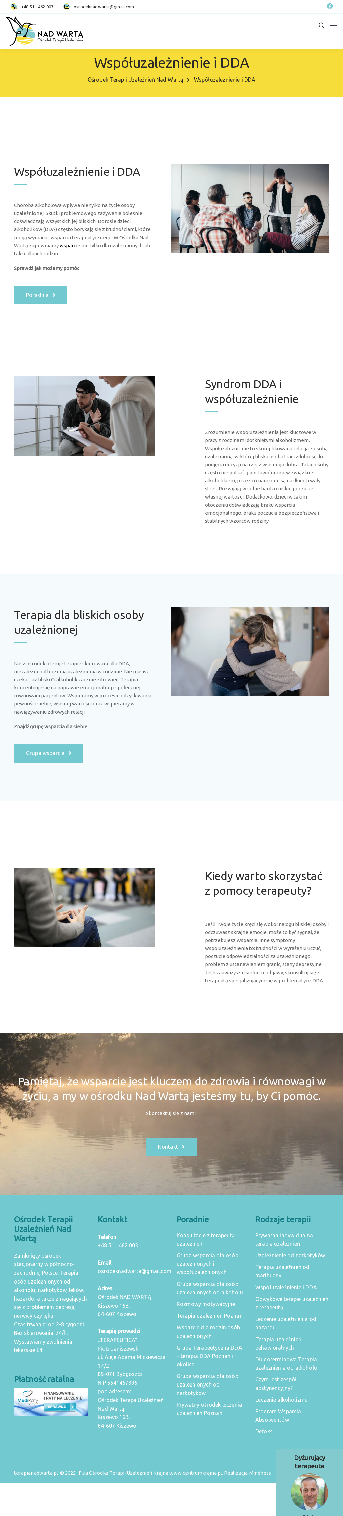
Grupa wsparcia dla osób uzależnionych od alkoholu (210, 1288)
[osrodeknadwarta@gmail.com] (104, 6)
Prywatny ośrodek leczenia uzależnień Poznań (209, 1409)
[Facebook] (329, 6)
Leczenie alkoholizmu (281, 1400)
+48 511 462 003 (118, 1245)
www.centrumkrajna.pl (195, 1473)
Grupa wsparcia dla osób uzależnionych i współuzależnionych (207, 1263)
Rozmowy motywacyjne (206, 1304)
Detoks (264, 1431)
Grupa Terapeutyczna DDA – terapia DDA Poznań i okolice (209, 1356)
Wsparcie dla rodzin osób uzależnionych (208, 1331)
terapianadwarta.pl (36, 1473)
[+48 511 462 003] (33, 6)
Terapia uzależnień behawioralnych (278, 1343)
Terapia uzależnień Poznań (210, 1316)
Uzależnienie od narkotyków (290, 1255)
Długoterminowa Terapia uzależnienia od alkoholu (286, 1363)
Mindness (260, 1473)
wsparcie (70, 245)
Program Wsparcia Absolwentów (278, 1415)
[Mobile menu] (334, 25)
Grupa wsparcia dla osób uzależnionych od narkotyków (207, 1384)
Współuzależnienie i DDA (286, 1287)
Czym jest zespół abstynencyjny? (276, 1383)
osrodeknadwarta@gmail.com (135, 1271)
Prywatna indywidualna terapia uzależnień (284, 1239)
